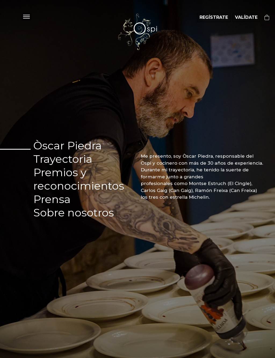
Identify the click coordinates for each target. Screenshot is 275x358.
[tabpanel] (202, 177)
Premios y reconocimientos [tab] (78, 179)
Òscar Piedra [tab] (67, 145)
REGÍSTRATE (214, 17)
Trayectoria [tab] (62, 158)
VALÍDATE (246, 17)
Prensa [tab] (52, 199)
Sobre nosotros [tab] (73, 212)
